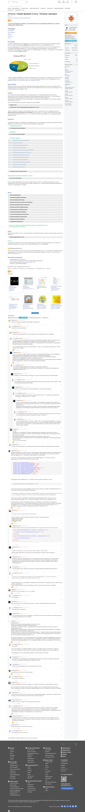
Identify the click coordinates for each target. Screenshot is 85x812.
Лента (11, 753)
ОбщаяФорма (14, 268)
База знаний (13, 762)
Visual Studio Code (14, 260)
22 (14, 375)
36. (12, 657)
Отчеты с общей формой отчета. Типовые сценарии (32, 14)
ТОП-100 (12, 757)
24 (15, 388)
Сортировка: (35, 317)
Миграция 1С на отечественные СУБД (15, 794)
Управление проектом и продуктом (33, 754)
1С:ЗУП (46, 772)
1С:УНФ (47, 767)
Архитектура (30, 760)
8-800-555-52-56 (65, 783)
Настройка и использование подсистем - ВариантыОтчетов (25, 80)
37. (12, 664)
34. (12, 444)
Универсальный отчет (31, 268)
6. (11, 510)
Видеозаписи (66, 750)
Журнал (12, 748)
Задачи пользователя (15, 769)
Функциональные (14, 765)
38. (12, 692)
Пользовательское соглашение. (15, 801)
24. (15, 379)
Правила (63, 765)
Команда (29, 756)
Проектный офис (49, 787)
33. (17, 419)
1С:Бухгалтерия (48, 761)
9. (11, 601)
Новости (12, 749)
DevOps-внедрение (14, 786)
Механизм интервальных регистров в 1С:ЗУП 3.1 (28, 287)
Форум (65, 754)
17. (12, 525)
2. (11, 326)
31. (12, 706)
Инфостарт (27, 266)
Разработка (12, 771)
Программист (67, 75)
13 (12, 615)
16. (12, 556)
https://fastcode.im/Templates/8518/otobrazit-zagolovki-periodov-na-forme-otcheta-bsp (38, 527)
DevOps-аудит (13, 785)
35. (12, 566)
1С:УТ (46, 769)
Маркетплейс (49, 760)
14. (12, 613)
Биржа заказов (67, 752)
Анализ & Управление (33, 748)
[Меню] (9, 2)
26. (16, 393)
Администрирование (15, 774)
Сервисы (29, 770)
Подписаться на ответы (13, 317)
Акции (28, 766)
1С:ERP (46, 763)
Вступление (11, 30)
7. (11, 589)
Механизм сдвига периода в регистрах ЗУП (42, 287)
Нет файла (67, 78)
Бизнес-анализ (30, 749)
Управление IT (30, 758)
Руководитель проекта (50, 753)
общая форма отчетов (40, 268)
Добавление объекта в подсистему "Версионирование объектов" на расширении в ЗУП (56, 289)
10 (12, 558)
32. (12, 716)
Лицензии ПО (30, 784)
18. (12, 644)
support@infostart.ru (66, 785)
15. (11, 621)
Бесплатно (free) (68, 104)
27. (16, 400)
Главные (12, 751)
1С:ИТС (29, 768)
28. (17, 411)
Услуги (29, 772)
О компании (64, 760)
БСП (10, 268)
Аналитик (47, 751)
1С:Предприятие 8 (68, 82)
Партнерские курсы (49, 757)
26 (16, 402)
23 (15, 381)
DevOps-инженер (49, 755)
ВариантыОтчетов (22, 268)
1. (11, 320)
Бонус (9, 231)
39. (11, 724)
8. (11, 595)
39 (12, 732)
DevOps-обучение (14, 783)
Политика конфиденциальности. (31, 801)
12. (13, 352)
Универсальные (48, 776)
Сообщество (13, 778)
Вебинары (29, 777)
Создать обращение (67, 788)
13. (12, 607)
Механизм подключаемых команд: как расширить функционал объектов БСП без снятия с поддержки (14, 290)
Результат (10, 36)
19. (13, 429)
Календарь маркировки (50, 782)
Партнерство (30, 776)
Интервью (12, 755)
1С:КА (46, 765)
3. (12, 332)
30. (11, 699)
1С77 (46, 780)
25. (15, 387)
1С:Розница (47, 771)
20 (12, 678)
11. (11, 573)
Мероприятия (66, 748)
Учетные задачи (13, 767)
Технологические (31, 790)
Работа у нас (64, 769)
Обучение (48, 748)
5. (11, 450)
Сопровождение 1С (32, 765)
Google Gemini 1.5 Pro (30, 262)
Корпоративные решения (34, 781)
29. (11, 682)
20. (11, 670)
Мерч (64, 756)
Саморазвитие (30, 762)
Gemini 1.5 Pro (27, 113)
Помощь (63, 767)
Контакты (63, 771)
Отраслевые (30, 786)
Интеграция (12, 776)
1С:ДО (46, 774)
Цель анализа (11, 32)
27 (17, 413)
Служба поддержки (67, 774)
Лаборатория (13, 781)
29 (12, 694)
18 (12, 658)
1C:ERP (66, 85)
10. (12, 547)
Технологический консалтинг (16, 788)
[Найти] (76, 744)
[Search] (69, 744)
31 (12, 717)
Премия (12, 758)
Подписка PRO (13, 763)
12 (13, 366)
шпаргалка (48, 268)
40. (12, 730)
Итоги (9, 38)
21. (12, 676)
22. (13, 365)
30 (12, 707)
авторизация (35, 738)
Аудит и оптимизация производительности (15, 791)
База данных (13, 772)
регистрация (28, 738)
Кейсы (28, 774)
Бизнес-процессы (31, 751)
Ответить (17, 362)
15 (12, 646)
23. (14, 373)
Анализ (9, 34)
